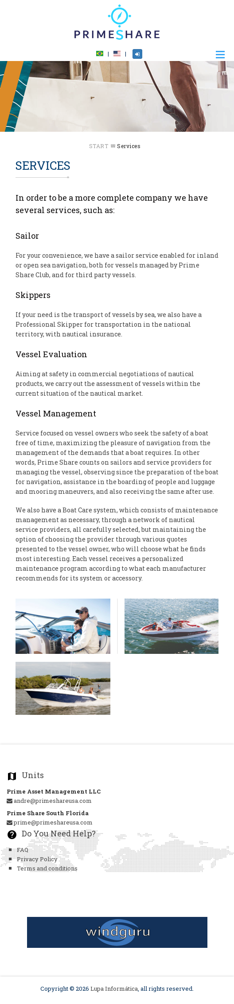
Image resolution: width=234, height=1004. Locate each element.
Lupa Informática (114, 989)
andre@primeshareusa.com (49, 801)
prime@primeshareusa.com (50, 822)
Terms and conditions (47, 868)
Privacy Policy (37, 859)
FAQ (22, 850)
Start (99, 145)
